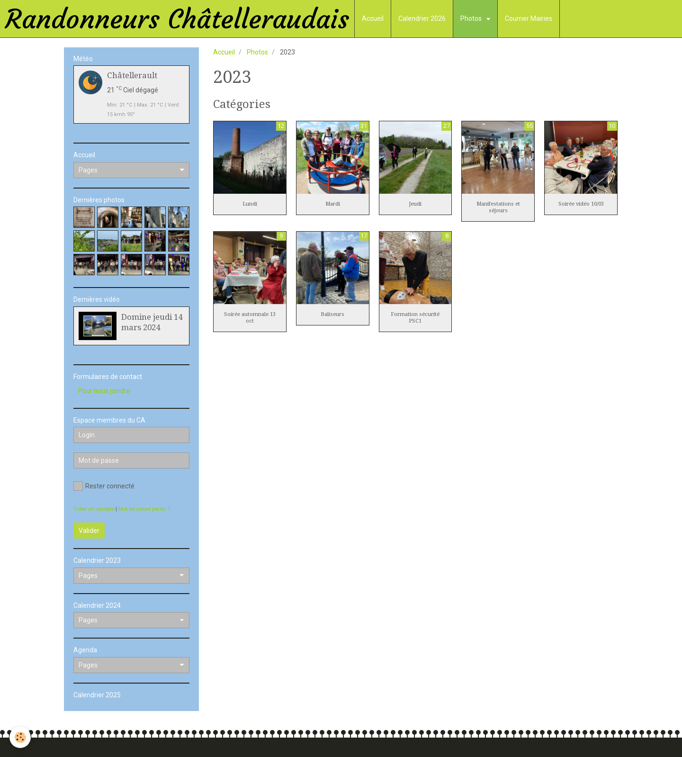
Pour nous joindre (104, 391)
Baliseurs (332, 314)
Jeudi (415, 204)
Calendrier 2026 (422, 18)
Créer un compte (93, 509)
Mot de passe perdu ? (144, 509)
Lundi (249, 204)
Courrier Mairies (528, 18)
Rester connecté (104, 486)
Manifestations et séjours (498, 207)
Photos (471, 18)
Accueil (373, 18)
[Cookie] (20, 737)
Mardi (332, 204)
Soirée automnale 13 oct (250, 317)
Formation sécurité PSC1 (415, 317)
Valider (89, 530)
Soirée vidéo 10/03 (581, 204)
